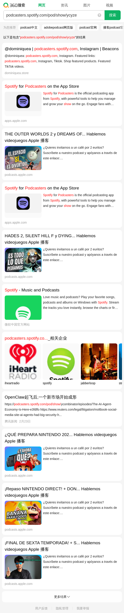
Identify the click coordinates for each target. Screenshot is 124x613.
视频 (109, 5)
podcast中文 (29, 27)
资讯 (64, 5)
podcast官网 (88, 27)
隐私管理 (62, 608)
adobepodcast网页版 (58, 27)
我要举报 (83, 608)
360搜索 (15, 5)
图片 (86, 5)
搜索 (112, 15)
